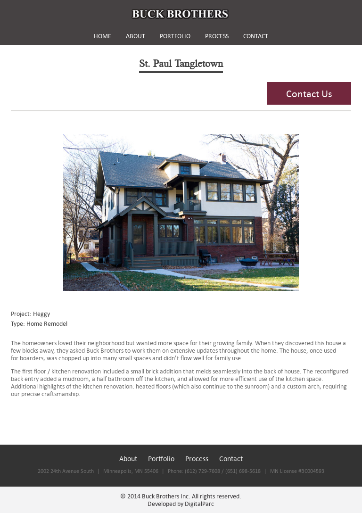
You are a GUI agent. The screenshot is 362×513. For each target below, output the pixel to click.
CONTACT (255, 36)
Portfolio (161, 458)
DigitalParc (199, 503)
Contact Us (309, 93)
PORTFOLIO (175, 36)
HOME (102, 36)
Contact (231, 458)
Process (196, 458)
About (128, 458)
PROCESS (217, 36)
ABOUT (135, 36)
